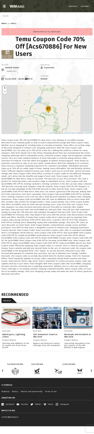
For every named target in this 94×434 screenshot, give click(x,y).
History (15, 404)
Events (13, 36)
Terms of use (51, 404)
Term (3, 88)
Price (27, 88)
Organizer (44, 88)
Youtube (22, 416)
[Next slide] (91, 383)
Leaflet (50, 145)
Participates (45, 77)
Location (4, 77)
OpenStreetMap (69, 145)
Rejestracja (73, 6)
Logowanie (85, 6)
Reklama (6, 16)
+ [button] (5, 100)
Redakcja (5, 404)
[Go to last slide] (2, 383)
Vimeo (48, 416)
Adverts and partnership (32, 404)
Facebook (7, 416)
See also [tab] (7, 313)
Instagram (62, 416)
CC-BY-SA (88, 145)
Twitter (36, 416)
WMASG (4, 36)
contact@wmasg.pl (9, 429)
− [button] (5, 104)
